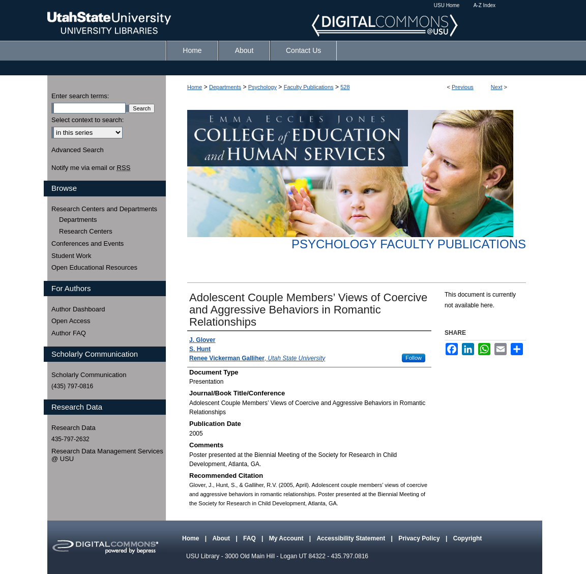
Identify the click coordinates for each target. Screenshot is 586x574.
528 (344, 87)
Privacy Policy (420, 538)
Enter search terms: (80, 96)
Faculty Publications (309, 87)
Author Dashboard (78, 309)
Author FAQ (68, 333)
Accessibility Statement (351, 538)
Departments (225, 87)
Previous (463, 87)
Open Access (71, 321)
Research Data (73, 428)
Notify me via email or (90, 168)
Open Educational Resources (94, 267)
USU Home (447, 5)
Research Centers (85, 231)
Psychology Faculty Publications (408, 244)
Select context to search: (87, 120)
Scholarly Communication (88, 375)
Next (497, 87)
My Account (287, 538)
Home (194, 87)
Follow (413, 358)
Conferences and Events (87, 243)
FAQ (250, 538)
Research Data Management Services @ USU (107, 455)
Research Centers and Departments (104, 209)
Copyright (467, 538)
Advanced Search (77, 150)
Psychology (262, 87)
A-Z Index (484, 5)
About (221, 538)
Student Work (71, 256)
